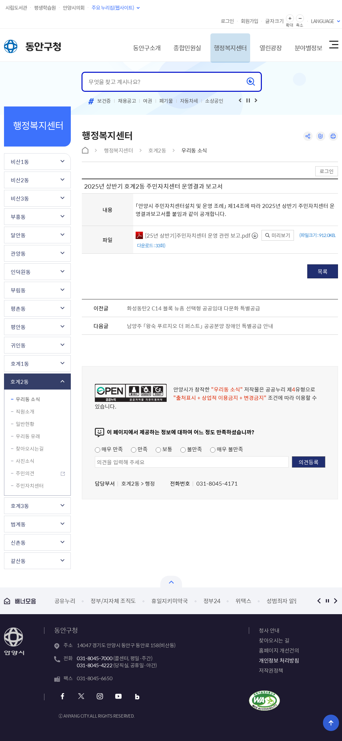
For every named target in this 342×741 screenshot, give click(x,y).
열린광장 (264, 45)
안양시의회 (73, 7)
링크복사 (320, 136)
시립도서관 (16, 7)
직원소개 (25, 411)
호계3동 (20, 506)
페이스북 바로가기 (63, 696)
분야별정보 (303, 45)
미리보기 (277, 235)
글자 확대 (290, 18)
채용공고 (127, 100)
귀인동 (18, 345)
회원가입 (249, 21)
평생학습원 (45, 7)
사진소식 (25, 461)
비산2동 (20, 180)
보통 (164, 449)
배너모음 (20, 601)
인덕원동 (21, 272)
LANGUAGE (322, 21)
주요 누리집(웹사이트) (113, 7)
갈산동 (18, 561)
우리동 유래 (28, 436)
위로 (332, 722)
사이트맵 (333, 45)
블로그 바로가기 (135, 696)
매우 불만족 (226, 449)
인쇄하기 (333, 136)
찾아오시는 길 (274, 640)
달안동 (18, 235)
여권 (147, 100)
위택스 (243, 600)
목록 (323, 271)
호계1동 (20, 363)
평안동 (18, 327)
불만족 (191, 449)
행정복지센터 (221, 45)
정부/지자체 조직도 (113, 600)
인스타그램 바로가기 (99, 696)
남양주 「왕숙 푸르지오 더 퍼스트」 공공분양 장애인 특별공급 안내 (200, 326)
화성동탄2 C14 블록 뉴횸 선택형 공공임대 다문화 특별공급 (193, 308)
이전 (319, 600)
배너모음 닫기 (171, 581)
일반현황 (25, 424)
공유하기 (307, 136)
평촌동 (18, 308)
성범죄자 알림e (284, 600)
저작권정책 (271, 670)
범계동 (18, 524)
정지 (327, 600)
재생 (248, 100)
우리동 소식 (28, 399)
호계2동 (19, 382)
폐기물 (166, 100)
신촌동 (18, 542)
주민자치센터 (30, 485)
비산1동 (20, 162)
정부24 (211, 600)
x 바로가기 (81, 696)
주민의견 (25, 473)
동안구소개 (133, 45)
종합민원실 (175, 45)
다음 (335, 600)
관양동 (18, 253)
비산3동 (20, 198)
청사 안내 (269, 630)
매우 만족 (109, 449)
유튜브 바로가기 (117, 696)
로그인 (227, 21)
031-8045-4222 (94, 665)
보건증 (104, 100)
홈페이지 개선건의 (279, 650)
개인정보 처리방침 (279, 660)
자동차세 (189, 100)
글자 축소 (300, 18)
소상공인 (214, 100)
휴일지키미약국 (169, 600)
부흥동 (18, 217)
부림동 (18, 290)
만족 (139, 449)
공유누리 (64, 600)
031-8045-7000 (94, 658)
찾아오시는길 (30, 448)
